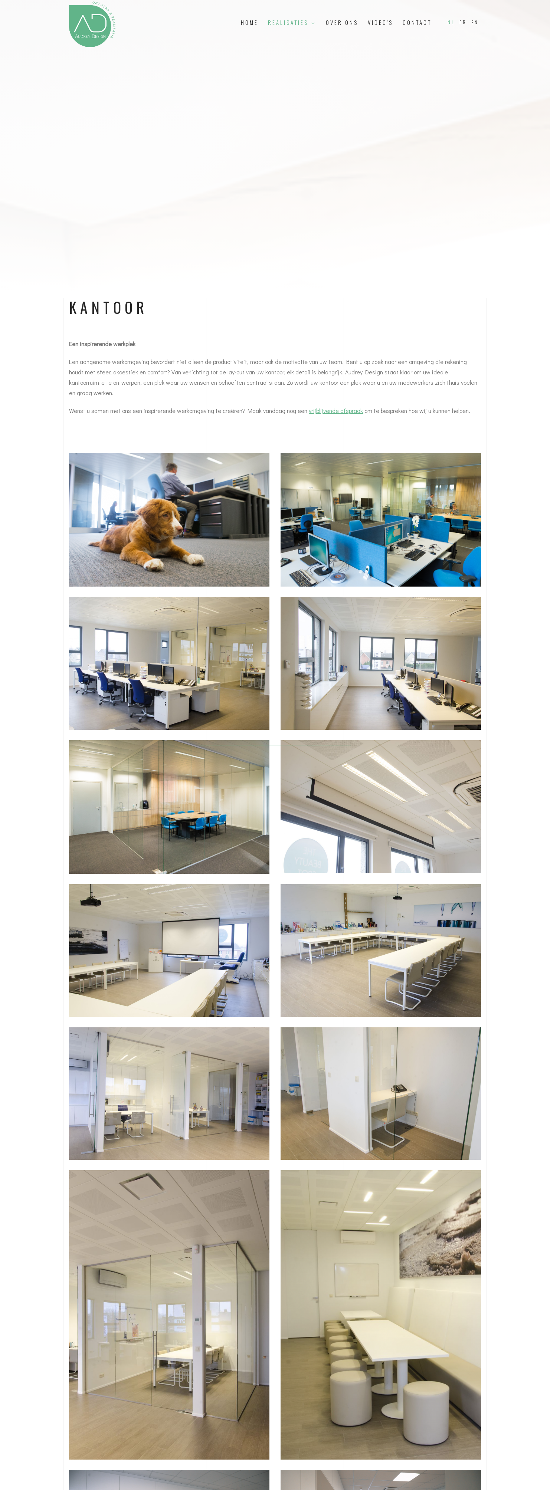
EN (475, 22)
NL (451, 22)
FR (463, 22)
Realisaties (292, 22)
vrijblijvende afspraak (336, 410)
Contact (417, 22)
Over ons (342, 22)
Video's (380, 22)
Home (249, 22)
